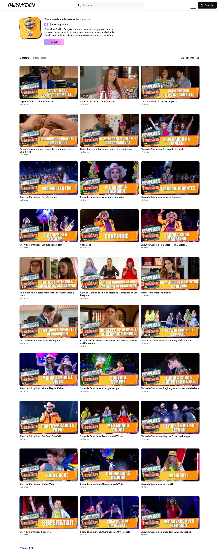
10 (32, 548)
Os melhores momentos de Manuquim (39, 340)
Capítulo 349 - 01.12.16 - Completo (159, 101)
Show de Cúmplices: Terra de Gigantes (161, 197)
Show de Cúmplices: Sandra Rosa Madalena (164, 245)
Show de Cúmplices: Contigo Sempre (100, 388)
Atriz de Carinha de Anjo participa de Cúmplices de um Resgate (108, 294)
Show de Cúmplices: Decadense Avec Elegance (166, 532)
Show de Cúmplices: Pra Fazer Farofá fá (40, 436)
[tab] (24, 58)
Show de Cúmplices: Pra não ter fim (38, 197)
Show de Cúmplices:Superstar (35, 532)
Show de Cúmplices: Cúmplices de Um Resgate (105, 532)
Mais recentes (190, 58)
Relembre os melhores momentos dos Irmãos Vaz (106, 149)
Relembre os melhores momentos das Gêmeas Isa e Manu (46, 294)
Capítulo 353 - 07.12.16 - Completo (98, 101)
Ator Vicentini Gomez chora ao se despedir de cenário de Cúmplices (108, 341)
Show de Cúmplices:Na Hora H (157, 484)
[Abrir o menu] (4, 5)
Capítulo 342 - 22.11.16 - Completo (37, 101)
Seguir (54, 42)
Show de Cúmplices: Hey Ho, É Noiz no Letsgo (165, 436)
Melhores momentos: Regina (156, 293)
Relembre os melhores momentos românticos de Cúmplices (45, 150)
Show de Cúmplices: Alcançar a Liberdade (102, 197)
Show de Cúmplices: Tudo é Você (37, 484)
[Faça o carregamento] (193, 5)
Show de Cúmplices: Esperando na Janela (162, 149)
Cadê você (85, 245)
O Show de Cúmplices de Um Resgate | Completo (167, 340)
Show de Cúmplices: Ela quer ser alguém (40, 245)
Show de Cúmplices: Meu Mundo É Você (101, 436)
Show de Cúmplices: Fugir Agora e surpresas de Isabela (170, 388)
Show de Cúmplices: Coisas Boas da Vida (101, 484)
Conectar (207, 5)
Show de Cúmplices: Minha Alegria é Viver (41, 388)
